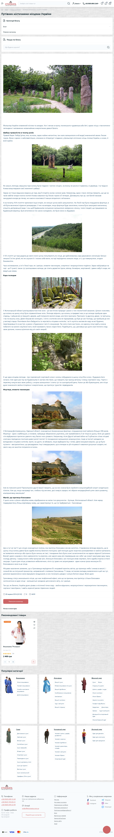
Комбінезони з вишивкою (63, 693)
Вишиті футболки (60, 689)
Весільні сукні (21, 769)
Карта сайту (58, 821)
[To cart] (33, 662)
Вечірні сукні (21, 740)
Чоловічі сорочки (60, 739)
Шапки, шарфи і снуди (99, 689)
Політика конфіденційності (62, 810)
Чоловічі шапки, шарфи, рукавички (62, 734)
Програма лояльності (61, 807)
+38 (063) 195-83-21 (8, 802)
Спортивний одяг (60, 759)
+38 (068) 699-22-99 (8, 805)
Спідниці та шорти (98, 686)
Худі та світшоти (104, 710)
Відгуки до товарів (60, 815)
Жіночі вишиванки (23, 682)
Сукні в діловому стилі (24, 762)
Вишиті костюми (60, 700)
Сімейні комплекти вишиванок (23, 690)
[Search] (69, 3)
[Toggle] (110, 27)
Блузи (100, 682)
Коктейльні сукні (22, 744)
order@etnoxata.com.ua (30, 808)
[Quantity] (9, 662)
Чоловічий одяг (60, 729)
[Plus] (13, 662)
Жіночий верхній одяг (99, 720)
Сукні (94, 682)
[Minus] (5, 662)
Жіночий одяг (97, 678)
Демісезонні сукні (22, 733)
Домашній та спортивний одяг (100, 715)
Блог (6, 9)
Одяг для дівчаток (98, 733)
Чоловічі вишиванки (23, 686)
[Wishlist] (34, 625)
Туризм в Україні (15, 9)
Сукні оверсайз (22, 747)
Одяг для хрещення (99, 740)
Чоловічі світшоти (60, 751)
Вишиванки (20, 678)
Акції (55, 823)
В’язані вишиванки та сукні (63, 686)
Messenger (107, 807)
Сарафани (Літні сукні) (24, 776)
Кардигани (96, 707)
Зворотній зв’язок (60, 818)
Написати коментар (16, 601)
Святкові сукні (21, 737)
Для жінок (58, 678)
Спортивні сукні (22, 755)
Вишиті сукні (59, 682)
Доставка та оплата (60, 802)
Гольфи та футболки (99, 703)
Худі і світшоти (59, 703)
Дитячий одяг (97, 729)
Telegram (106, 800)
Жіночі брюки (97, 696)
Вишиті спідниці (60, 707)
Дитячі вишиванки (22, 695)
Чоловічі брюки (59, 755)
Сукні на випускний (23, 772)
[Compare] (34, 628)
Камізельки (58, 696)
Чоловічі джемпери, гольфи (61, 747)
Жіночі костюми (97, 693)
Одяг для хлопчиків (99, 737)
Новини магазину (9, 32)
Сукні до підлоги (22, 765)
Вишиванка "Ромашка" (11, 646)
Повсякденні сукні (22, 758)
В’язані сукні (21, 751)
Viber (105, 803)
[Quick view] (34, 622)
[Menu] (2, 3)
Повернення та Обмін (61, 805)
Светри (95, 710)
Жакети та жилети (98, 700)
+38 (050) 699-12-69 (8, 799)
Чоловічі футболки (60, 742)
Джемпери (105, 707)
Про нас (56, 799)
